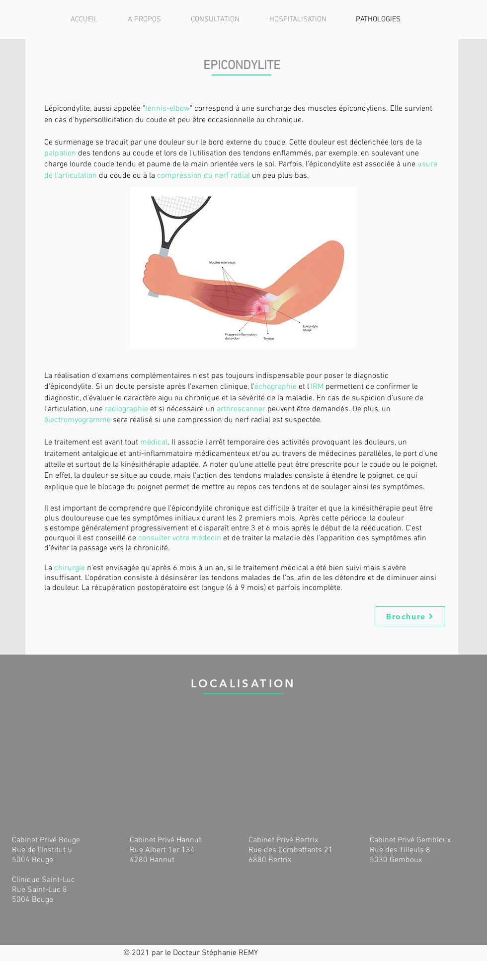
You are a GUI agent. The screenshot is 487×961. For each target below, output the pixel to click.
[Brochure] (410, 616)
